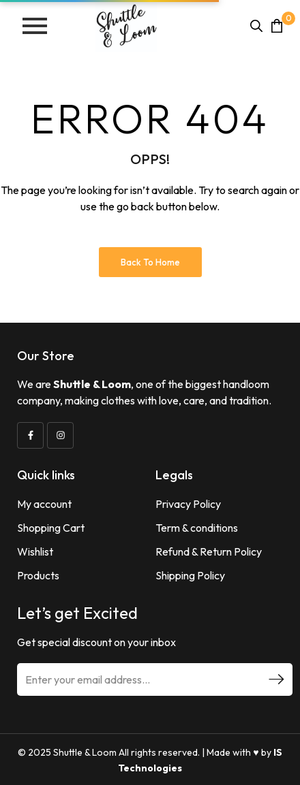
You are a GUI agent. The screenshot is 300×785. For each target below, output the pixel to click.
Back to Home (150, 262)
